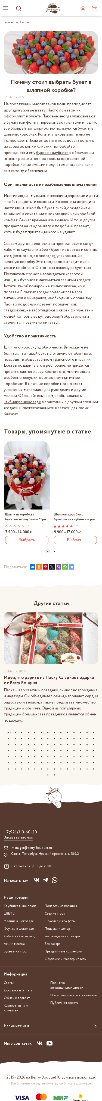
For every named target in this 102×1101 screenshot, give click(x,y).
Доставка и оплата (18, 990)
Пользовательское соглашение (73, 995)
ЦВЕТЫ (9, 913)
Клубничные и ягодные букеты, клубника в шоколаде (51, 1083)
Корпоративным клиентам (16, 1008)
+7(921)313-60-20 (20, 832)
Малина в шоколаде (19, 921)
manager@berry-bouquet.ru (31, 848)
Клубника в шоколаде (20, 906)
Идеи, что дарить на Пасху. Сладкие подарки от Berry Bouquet (49, 680)
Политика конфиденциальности (66, 985)
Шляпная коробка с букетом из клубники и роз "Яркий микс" (74, 517)
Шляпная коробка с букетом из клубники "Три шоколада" (25, 517)
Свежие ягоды (55, 913)
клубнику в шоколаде (22, 402)
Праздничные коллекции (63, 951)
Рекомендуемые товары (62, 936)
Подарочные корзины (61, 906)
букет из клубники (52, 153)
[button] (48, 551)
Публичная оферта (64, 1003)
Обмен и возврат (17, 998)
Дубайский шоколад (19, 936)
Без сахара (52, 944)
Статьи (9, 983)
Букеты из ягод (15, 951)
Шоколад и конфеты (60, 921)
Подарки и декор (57, 928)
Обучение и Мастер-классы (65, 959)
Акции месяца (14, 944)
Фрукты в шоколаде (19, 928)
